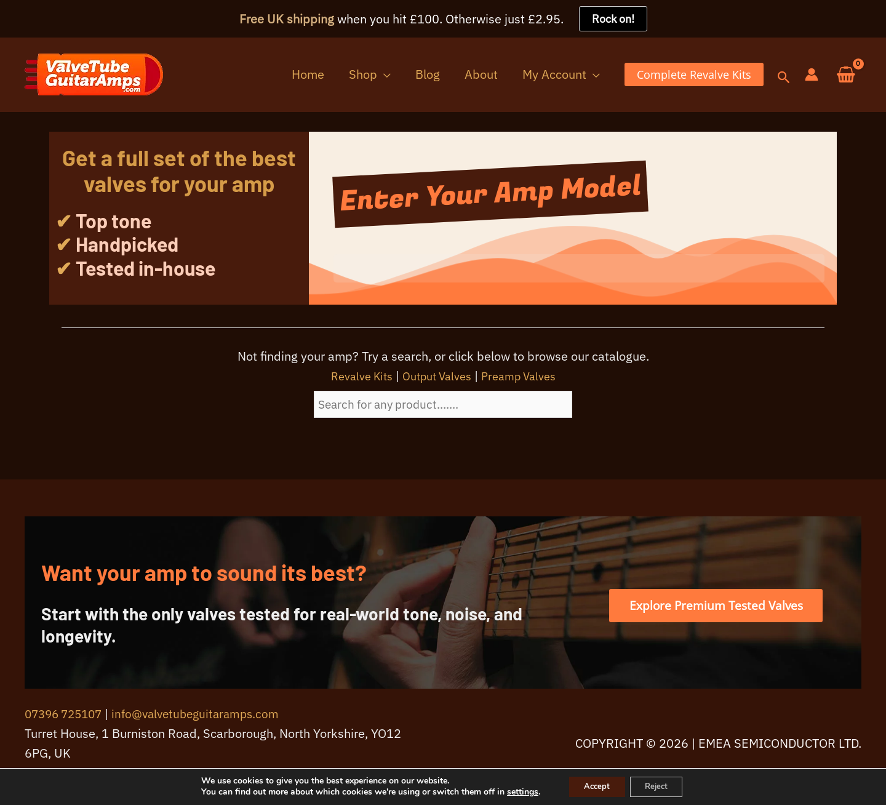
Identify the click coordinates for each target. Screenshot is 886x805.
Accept (592, 785)
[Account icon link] (811, 75)
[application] (414, 74)
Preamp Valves (526, 376)
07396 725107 (67, 714)
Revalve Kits (354, 376)
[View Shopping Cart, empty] (846, 75)
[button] (400, 75)
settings (514, 791)
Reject (660, 785)
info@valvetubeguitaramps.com (206, 714)
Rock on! (613, 19)
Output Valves (436, 376)
